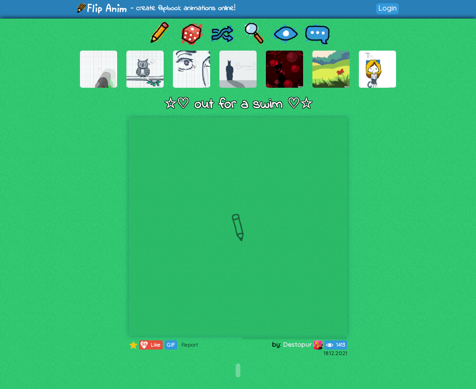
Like (149, 345)
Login (387, 8)
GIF (171, 345)
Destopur (303, 344)
